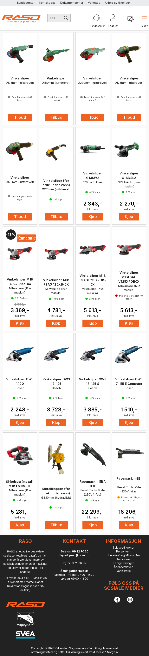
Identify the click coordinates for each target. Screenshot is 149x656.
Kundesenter (26, 2)
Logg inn (113, 18)
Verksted (94, 2)
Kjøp (92, 216)
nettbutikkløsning (69, 652)
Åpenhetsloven (123, 567)
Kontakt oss (47, 2)
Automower (123, 559)
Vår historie (123, 570)
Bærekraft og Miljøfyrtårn (124, 555)
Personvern (123, 551)
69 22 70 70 (80, 551)
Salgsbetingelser (123, 547)
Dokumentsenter (71, 2)
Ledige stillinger (123, 563)
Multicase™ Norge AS (106, 652)
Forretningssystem (41, 652)
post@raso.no (79, 555)
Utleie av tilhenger (117, 2)
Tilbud (20, 117)
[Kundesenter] (96, 17)
